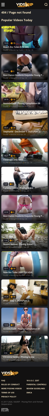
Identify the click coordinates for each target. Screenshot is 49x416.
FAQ (3, 380)
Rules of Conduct (10, 384)
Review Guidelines (36, 388)
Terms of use (7, 392)
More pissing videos (11, 388)
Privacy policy (8, 397)
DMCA (29, 392)
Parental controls (36, 384)
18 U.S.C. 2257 (33, 380)
